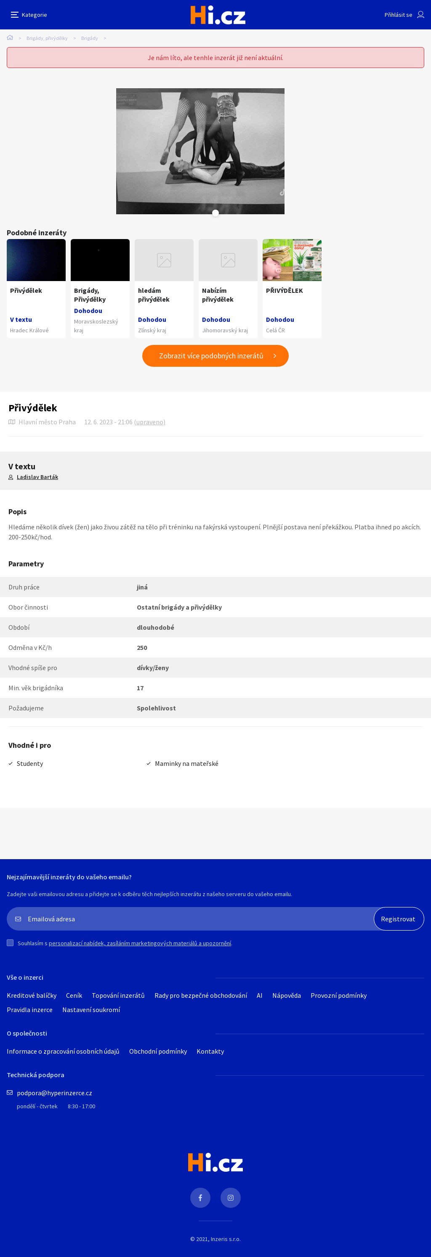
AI (260, 995)
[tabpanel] (200, 151)
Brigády (89, 38)
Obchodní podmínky (158, 1051)
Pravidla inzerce (30, 1009)
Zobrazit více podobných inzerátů (211, 355)
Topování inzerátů (118, 995)
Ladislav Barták (37, 477)
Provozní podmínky (339, 995)
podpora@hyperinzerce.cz (54, 1093)
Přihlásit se (398, 14)
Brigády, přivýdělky (47, 38)
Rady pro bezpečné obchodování (200, 995)
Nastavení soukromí (91, 1009)
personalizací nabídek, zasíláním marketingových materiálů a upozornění (140, 943)
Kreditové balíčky (31, 995)
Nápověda (286, 995)
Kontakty (210, 1051)
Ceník (74, 995)
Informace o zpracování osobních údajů (63, 1051)
